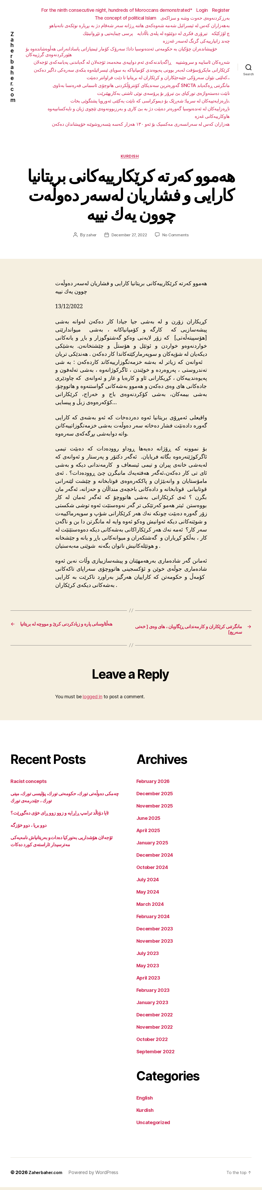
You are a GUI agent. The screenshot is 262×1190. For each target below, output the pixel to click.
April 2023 (148, 980)
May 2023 (147, 968)
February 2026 (153, 784)
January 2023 (152, 1005)
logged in (92, 699)
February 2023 (153, 993)
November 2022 (154, 1030)
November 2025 (154, 808)
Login (202, 10)
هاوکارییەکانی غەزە (212, 116)
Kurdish (131, 157)
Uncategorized (153, 1125)
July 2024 (147, 882)
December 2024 (154, 858)
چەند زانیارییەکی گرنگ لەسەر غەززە (196, 41)
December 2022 (154, 1017)
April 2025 (148, 833)
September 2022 (155, 1054)
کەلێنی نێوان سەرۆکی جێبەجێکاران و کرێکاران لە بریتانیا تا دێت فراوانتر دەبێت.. (158, 77)
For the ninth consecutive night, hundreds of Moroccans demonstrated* (116, 10)
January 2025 (152, 845)
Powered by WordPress (97, 1175)
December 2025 (154, 796)
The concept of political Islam (125, 18)
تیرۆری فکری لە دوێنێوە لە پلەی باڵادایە (172, 33)
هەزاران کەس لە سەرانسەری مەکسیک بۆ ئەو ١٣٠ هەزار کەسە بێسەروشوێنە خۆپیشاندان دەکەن (141, 124)
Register (221, 10)
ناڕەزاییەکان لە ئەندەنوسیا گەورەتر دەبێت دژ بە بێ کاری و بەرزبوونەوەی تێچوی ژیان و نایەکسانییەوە (139, 108)
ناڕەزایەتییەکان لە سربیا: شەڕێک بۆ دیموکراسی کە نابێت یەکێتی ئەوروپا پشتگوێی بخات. (150, 101)
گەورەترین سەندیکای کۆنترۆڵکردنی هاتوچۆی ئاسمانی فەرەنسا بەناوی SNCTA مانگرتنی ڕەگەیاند (141, 85)
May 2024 (147, 894)
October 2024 (152, 870)
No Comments (177, 236)
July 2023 (147, 956)
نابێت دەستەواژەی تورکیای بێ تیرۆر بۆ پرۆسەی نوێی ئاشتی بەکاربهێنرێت (163, 93)
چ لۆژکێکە (220, 33)
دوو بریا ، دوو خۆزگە (28, 828)
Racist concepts (28, 784)
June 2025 (148, 821)
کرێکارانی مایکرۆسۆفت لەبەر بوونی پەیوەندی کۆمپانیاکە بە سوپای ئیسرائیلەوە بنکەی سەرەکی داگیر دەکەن (132, 70)
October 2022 (152, 1042)
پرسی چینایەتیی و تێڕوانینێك (108, 33)
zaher (89, 236)
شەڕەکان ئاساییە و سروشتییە (203, 62)
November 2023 (154, 944)
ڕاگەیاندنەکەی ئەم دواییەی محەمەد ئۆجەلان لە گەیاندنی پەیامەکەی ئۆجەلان (102, 62)
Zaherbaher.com (13, 67)
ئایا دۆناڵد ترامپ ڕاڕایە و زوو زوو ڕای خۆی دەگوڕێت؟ (59, 816)
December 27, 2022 (129, 236)
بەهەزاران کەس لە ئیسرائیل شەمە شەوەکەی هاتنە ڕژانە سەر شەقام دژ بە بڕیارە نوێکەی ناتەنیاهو (139, 25)
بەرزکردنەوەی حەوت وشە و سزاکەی (195, 18)
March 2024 (150, 907)
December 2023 (154, 931)
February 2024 (153, 919)
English (144, 1100)
